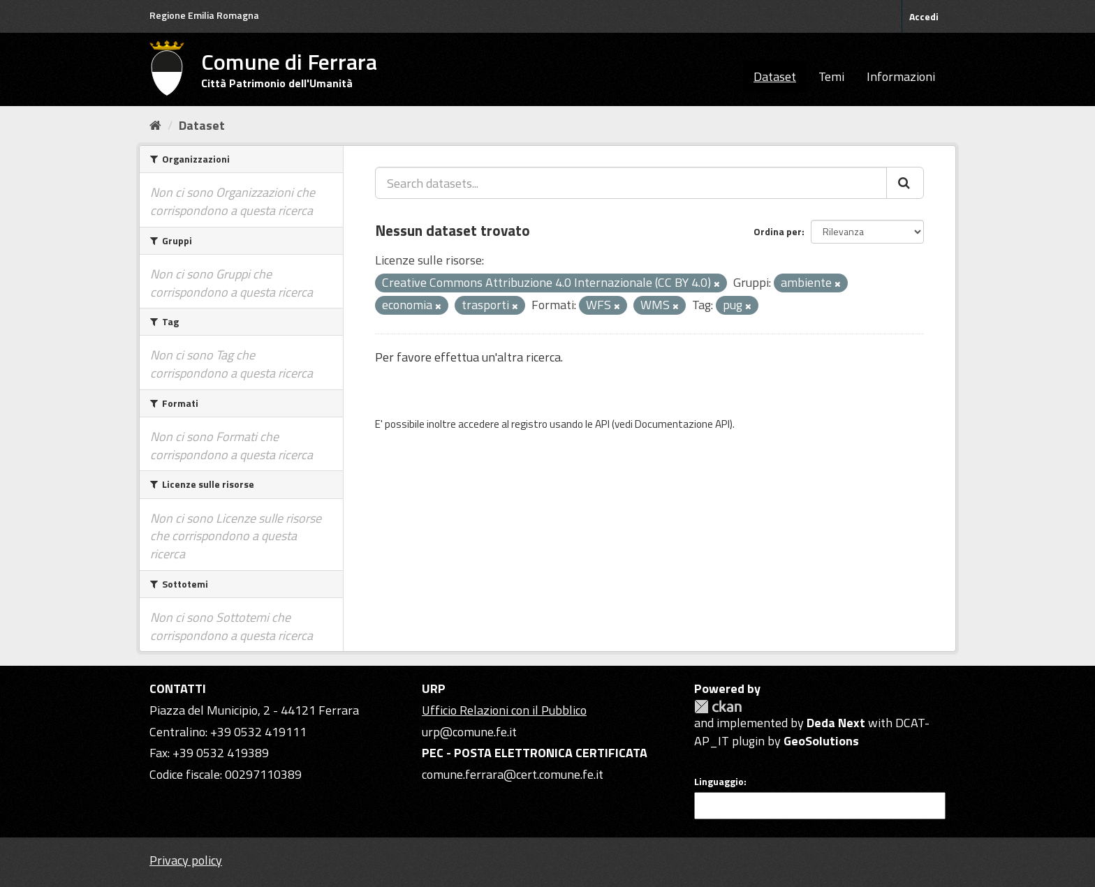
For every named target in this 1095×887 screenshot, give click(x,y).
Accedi (924, 16)
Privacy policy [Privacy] (185, 860)
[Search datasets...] (631, 183)
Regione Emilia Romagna (204, 15)
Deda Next (836, 722)
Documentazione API (682, 424)
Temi (831, 76)
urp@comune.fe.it (469, 731)
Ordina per (778, 231)
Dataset (775, 76)
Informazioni (901, 76)
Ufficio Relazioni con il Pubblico (504, 710)
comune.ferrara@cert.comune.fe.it (512, 774)
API (602, 424)
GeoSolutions (821, 740)
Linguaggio (719, 782)
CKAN (718, 706)
